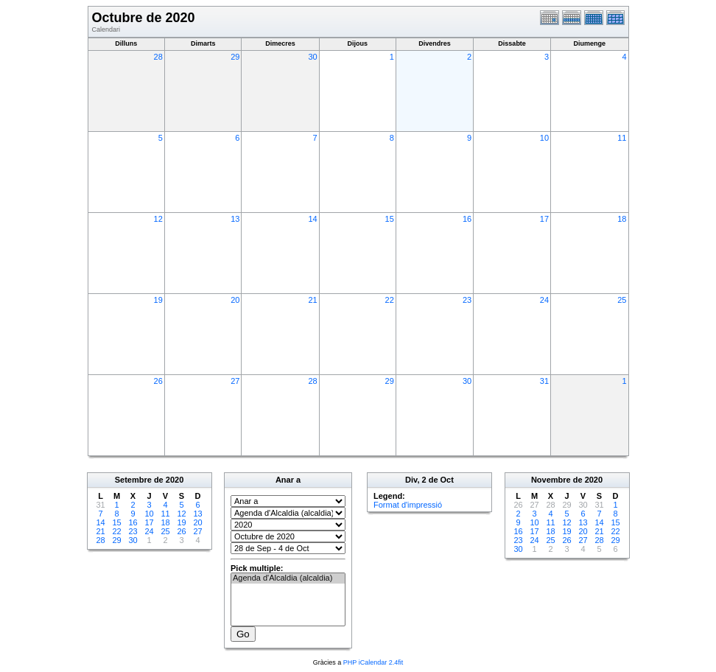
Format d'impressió (407, 504)
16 (467, 218)
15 (389, 218)
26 (158, 381)
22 (389, 299)
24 (544, 299)
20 (235, 299)
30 (312, 56)
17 (544, 218)
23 (467, 299)
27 (235, 381)
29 (235, 56)
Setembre (133, 479)
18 (621, 218)
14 (312, 218)
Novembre (551, 479)
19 (158, 299)
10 (544, 137)
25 (621, 299)
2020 (174, 479)
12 (158, 218)
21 (312, 299)
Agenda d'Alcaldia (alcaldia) (288, 578)
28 (158, 56)
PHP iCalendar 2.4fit (373, 662)
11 (621, 137)
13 (235, 218)
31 (544, 381)
